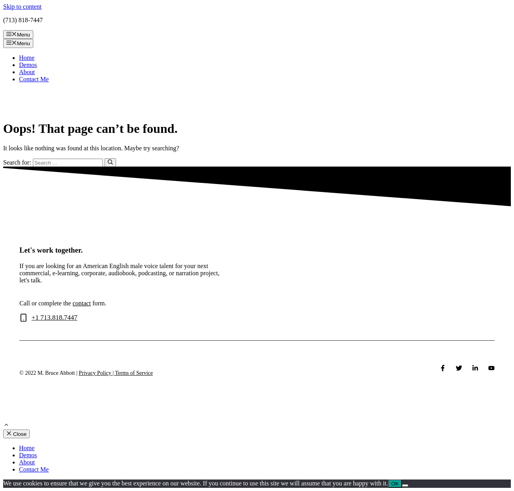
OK (395, 484)
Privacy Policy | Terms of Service (116, 373)
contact (81, 303)
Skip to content (22, 6)
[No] (405, 485)
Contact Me (34, 79)
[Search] (110, 162)
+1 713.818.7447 (55, 317)
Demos (28, 64)
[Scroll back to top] (6, 425)
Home (26, 57)
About (27, 72)
